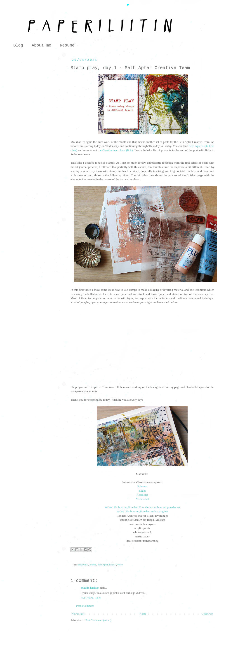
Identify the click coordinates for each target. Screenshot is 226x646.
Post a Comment (85, 605)
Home (143, 613)
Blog (18, 45)
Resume (67, 45)
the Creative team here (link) (115, 150)
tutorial (112, 564)
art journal (83, 564)
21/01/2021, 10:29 (91, 598)
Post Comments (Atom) (98, 620)
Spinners (142, 486)
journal (93, 564)
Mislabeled (142, 499)
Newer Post (78, 613)
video (120, 564)
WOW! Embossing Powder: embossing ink (142, 511)
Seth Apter (103, 564)
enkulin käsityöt (90, 587)
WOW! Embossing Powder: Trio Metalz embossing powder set (142, 507)
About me (41, 45)
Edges (142, 490)
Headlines (142, 494)
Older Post (207, 613)
